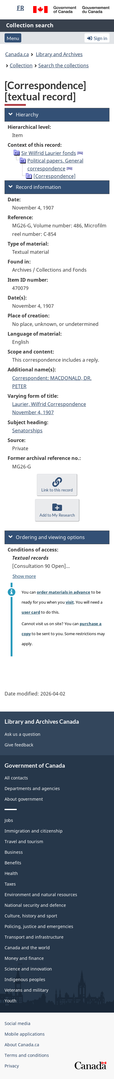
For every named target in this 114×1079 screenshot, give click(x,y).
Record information (35, 187)
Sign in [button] (97, 38)
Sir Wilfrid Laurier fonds (48, 153)
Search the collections (63, 65)
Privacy (12, 1066)
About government (24, 799)
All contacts (16, 778)
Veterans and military (26, 990)
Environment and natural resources (41, 894)
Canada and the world (27, 947)
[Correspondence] (54, 176)
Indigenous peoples (25, 979)
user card (31, 612)
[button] (57, 485)
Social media (17, 1023)
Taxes (10, 884)
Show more (24, 576)
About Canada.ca (22, 1044)
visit (70, 602)
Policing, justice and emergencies (39, 926)
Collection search (30, 25)
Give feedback (19, 745)
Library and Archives (59, 54)
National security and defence (35, 905)
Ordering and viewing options (47, 537)
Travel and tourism (24, 841)
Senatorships (27, 430)
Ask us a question (22, 734)
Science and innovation (28, 969)
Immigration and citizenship (34, 831)
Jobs (9, 820)
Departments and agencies (32, 788)
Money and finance (24, 958)
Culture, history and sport (31, 916)
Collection (21, 65)
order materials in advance (63, 592)
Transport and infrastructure (34, 937)
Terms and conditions (27, 1055)
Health (11, 873)
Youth (10, 1001)
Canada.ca (17, 54)
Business (14, 852)
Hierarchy (23, 114)
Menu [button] (13, 38)
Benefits (13, 863)
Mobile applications (25, 1034)
